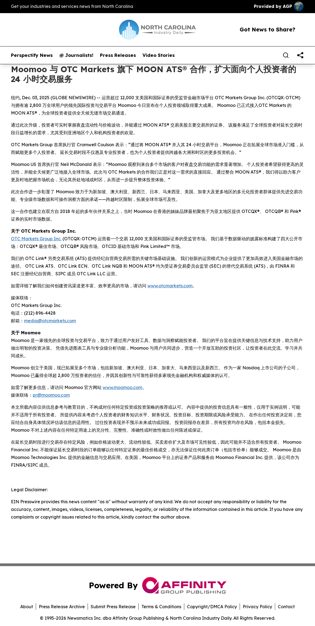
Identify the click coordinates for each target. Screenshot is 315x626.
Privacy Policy (257, 606)
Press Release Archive (62, 606)
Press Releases (118, 55)
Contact (286, 606)
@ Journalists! (76, 55)
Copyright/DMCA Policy (212, 606)
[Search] (285, 55)
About (26, 606)
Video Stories (158, 55)
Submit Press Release (113, 606)
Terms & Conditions (161, 606)
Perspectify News (32, 55)
